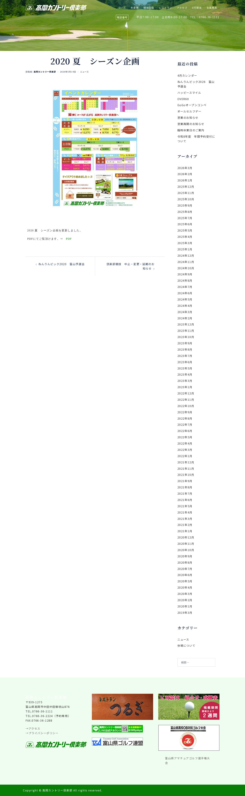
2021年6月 (184, 500)
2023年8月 (184, 349)
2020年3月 (184, 594)
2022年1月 (184, 456)
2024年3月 (184, 312)
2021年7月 (184, 493)
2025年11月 (185, 193)
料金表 (135, 7)
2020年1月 (184, 606)
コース (122, 7)
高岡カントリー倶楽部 (45, 71)
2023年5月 (184, 368)
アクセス (182, 7)
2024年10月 (185, 268)
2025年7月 (184, 218)
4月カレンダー (187, 75)
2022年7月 (184, 424)
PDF (69, 238)
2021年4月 (184, 512)
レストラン (165, 7)
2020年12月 (185, 537)
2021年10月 (185, 475)
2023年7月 (184, 356)
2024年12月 (185, 255)
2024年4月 (184, 306)
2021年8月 (184, 487)
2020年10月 (185, 550)
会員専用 (212, 7)
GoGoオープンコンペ (192, 105)
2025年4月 (184, 237)
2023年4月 (184, 374)
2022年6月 (184, 431)
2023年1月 (184, 387)
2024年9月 (184, 274)
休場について (186, 645)
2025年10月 (185, 199)
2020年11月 (185, 544)
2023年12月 (185, 324)
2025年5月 (184, 230)
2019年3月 (184, 613)
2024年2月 (184, 318)
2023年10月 (185, 337)
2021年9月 (184, 481)
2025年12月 (185, 186)
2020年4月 (184, 587)
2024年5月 (184, 299)
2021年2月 (184, 525)
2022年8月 (184, 418)
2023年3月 (184, 381)
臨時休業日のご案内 (190, 130)
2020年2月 (184, 600)
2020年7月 (184, 569)
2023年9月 (184, 343)
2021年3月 (184, 519)
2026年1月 (184, 180)
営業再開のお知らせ (190, 124)
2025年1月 (184, 249)
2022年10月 (185, 406)
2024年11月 (185, 262)
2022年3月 (184, 450)
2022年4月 (184, 443)
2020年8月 (184, 562)
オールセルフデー (189, 111)
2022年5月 (184, 437)
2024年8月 (184, 280)
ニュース (84, 71)
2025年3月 (184, 243)
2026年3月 (184, 168)
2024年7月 (184, 287)
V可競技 (197, 7)
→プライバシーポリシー (42, 733)
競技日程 (148, 7)
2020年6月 (184, 575)
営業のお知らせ (187, 118)
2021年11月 (185, 468)
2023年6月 (184, 362)
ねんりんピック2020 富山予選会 (61, 264)
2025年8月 (184, 212)
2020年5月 (184, 581)
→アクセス (33, 728)
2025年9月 (184, 205)
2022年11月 (185, 399)
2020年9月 (184, 556)
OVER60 (183, 99)
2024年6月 (184, 293)
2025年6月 (184, 224)
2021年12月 (185, 462)
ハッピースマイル (189, 93)
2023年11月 (185, 331)
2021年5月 (184, 506)
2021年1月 (184, 531)
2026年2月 (184, 174)
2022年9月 (184, 412)
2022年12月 (185, 393)
